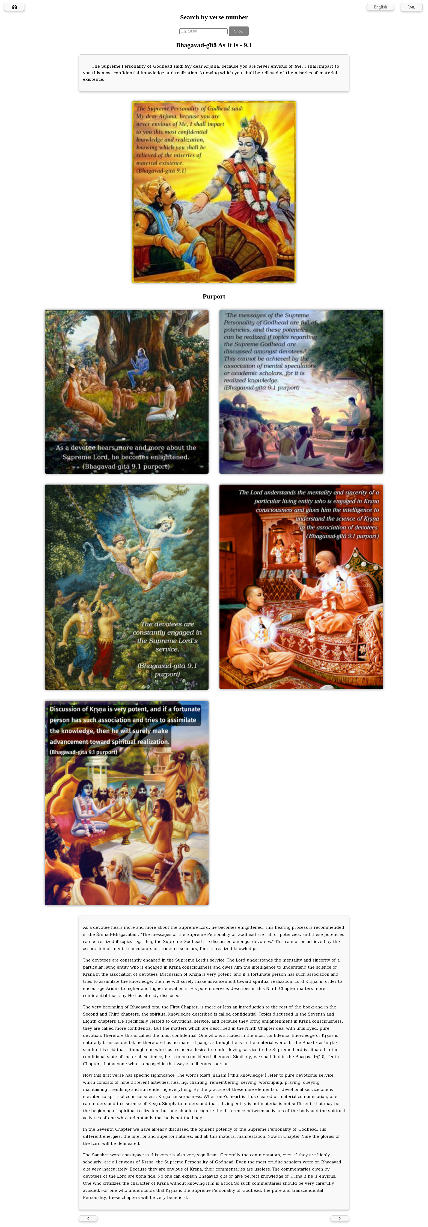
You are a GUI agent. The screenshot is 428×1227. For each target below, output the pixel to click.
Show (238, 31)
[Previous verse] (88, 1218)
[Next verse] (340, 1218)
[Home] (14, 7)
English (380, 7)
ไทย (411, 7)
